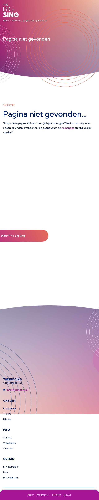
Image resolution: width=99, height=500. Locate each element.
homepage (67, 127)
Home (6, 20)
